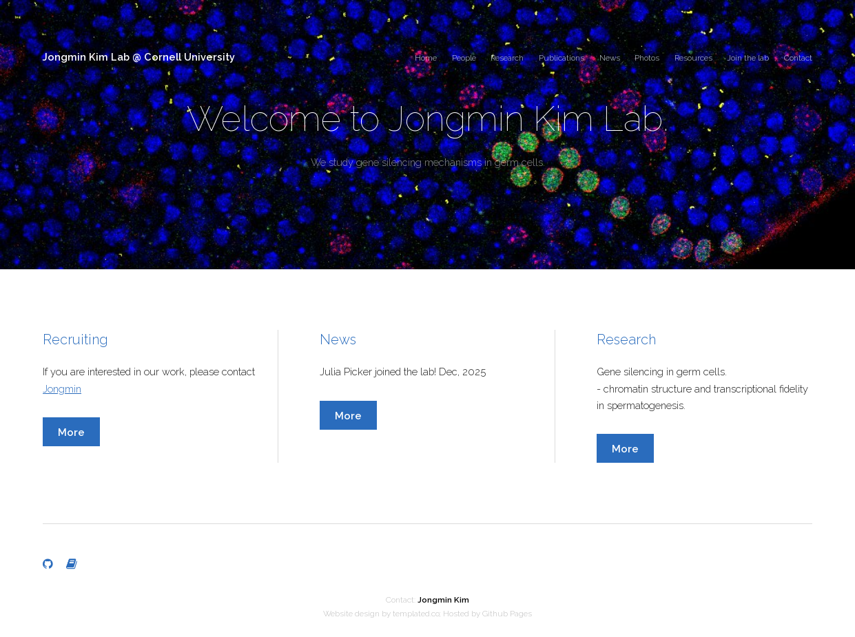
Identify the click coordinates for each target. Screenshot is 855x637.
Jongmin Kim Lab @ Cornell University (139, 57)
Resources (693, 58)
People (464, 58)
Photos (647, 58)
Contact (798, 58)
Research (507, 58)
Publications (561, 58)
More (71, 432)
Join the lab (748, 58)
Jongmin (62, 389)
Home (426, 58)
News (609, 58)
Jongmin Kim (443, 600)
